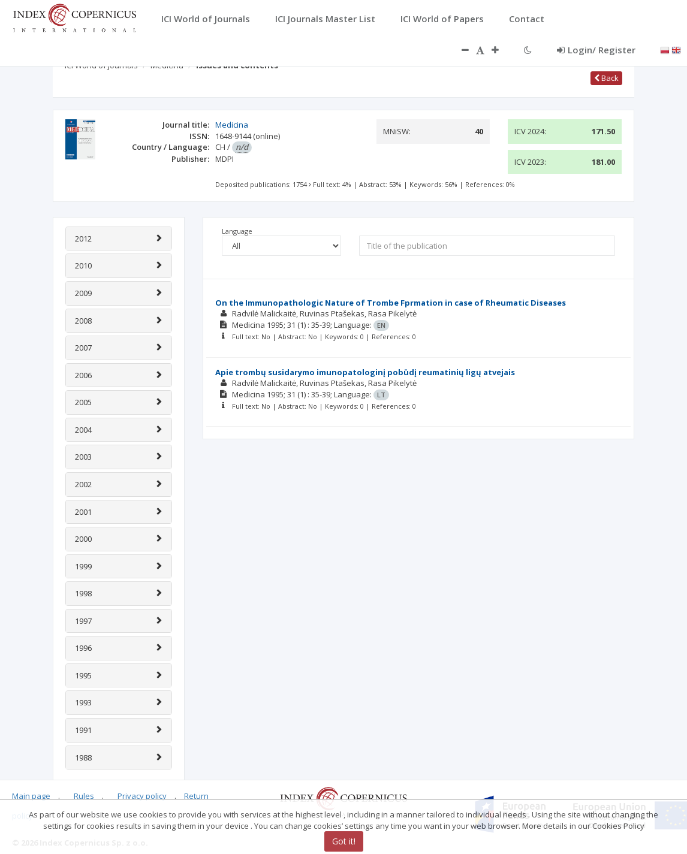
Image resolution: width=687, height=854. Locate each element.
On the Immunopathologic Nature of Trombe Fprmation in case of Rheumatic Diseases (390, 302)
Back (606, 78)
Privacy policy (142, 795)
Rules (84, 795)
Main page (31, 795)
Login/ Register (596, 50)
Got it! (343, 841)
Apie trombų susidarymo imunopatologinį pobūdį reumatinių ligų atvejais (365, 372)
